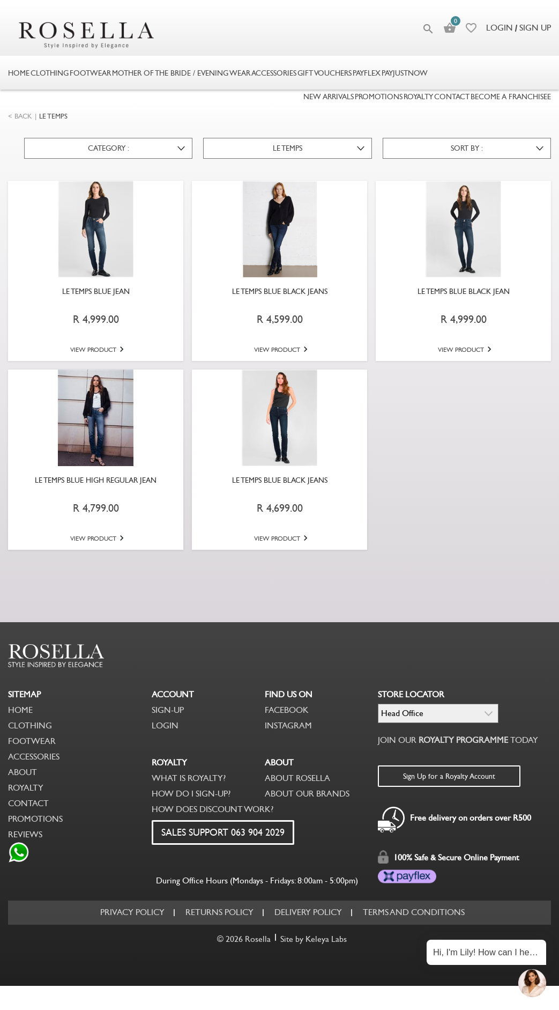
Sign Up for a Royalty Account (449, 776)
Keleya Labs (326, 939)
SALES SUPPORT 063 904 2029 (223, 832)
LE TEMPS (53, 116)
